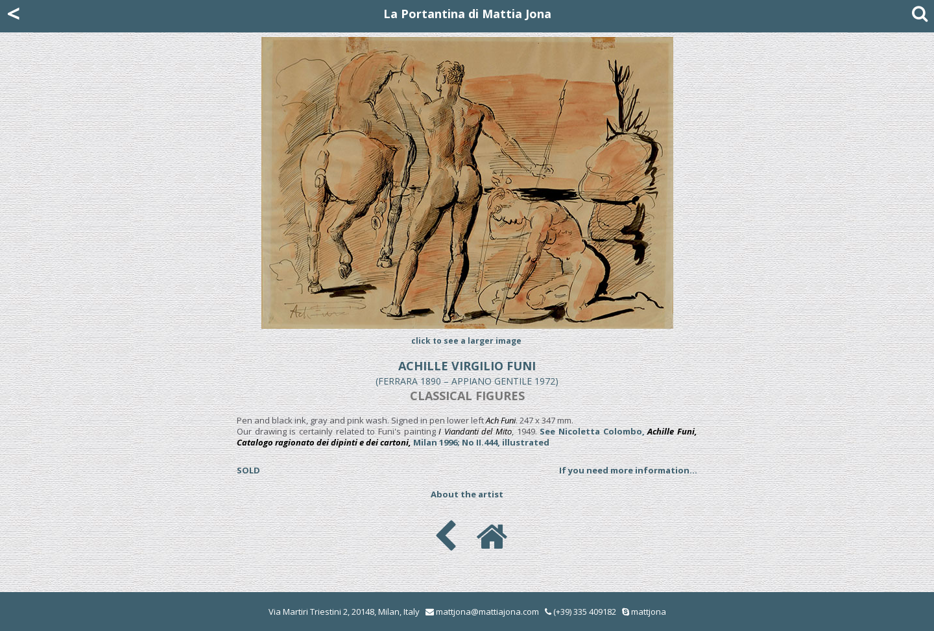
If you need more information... (628, 470)
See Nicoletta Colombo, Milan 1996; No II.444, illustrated (467, 436)
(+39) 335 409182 (580, 611)
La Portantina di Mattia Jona (467, 13)
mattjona (648, 611)
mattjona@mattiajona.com (487, 611)
